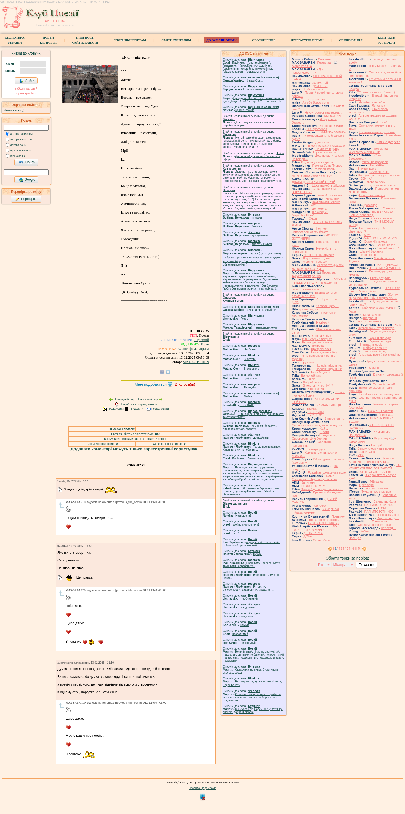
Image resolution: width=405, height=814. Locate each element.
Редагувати (116, 408)
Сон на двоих (321, 335)
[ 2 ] (341, 548)
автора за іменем (21, 133)
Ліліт (312, 378)
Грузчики (308, 362)
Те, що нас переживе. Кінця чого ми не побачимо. (252, 448)
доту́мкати (250, 378)
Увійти (26, 81)
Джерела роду (375, 181)
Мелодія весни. (325, 168)
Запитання (308, 482)
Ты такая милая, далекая (377, 132)
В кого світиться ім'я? (318, 385)
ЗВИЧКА (366, 178)
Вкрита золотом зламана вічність (314, 294)
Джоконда (370, 205)
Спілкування (350, 40)
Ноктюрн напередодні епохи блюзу (310, 230)
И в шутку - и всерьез (317, 339)
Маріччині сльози (315, 261)
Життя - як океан (369, 321)
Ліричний (201, 340)
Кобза (364, 531)
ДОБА (307, 536)
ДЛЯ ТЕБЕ (320, 86)
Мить (367, 235)
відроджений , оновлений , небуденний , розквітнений (251, 544)
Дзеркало (322, 142)
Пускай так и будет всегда (376, 328)
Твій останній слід (374, 351)
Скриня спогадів (380, 338)
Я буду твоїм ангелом (380, 185)
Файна (248, 396)
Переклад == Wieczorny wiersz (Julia (370, 150)
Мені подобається (151, 384)
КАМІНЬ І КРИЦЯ (329, 405)
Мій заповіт (377, 481)
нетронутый (248, 642)
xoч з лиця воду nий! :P (261, 309)
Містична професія (375, 162)
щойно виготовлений (246, 524)
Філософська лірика (193, 348)
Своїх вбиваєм (381, 218)
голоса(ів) (185, 384)
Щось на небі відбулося (328, 185)
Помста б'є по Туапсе (327, 165)
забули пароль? (26, 88)
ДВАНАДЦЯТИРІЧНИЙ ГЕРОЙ (313, 182)
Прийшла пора (312, 89)
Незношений (243, 515)
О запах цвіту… (327, 306)
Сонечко (320, 505)
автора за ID (18, 144)
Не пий (382, 122)
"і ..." (236, 533)
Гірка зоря (366, 485)
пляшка (257, 217)
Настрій (376, 445)
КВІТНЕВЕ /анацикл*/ (318, 255)
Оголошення (264, 40)
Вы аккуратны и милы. (318, 342)
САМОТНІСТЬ (379, 172)
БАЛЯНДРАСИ (387, 264)
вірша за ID (17, 155)
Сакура (354, 89)
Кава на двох (372, 314)
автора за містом (21, 139)
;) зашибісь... (254, 80)
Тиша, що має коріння (323, 519)
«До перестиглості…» (307, 71)
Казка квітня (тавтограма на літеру (318, 173)
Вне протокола (316, 129)
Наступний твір (148, 399)
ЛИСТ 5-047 (315, 412)
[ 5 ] (358, 548)
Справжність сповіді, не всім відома (317, 425)
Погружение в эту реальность (378, 175)
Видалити (137, 408)
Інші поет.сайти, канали (85, 40)
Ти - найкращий (384, 384)
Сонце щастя (386, 244)
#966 (361, 455)
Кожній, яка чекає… (331, 195)
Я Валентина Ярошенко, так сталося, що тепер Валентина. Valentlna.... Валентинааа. (251, 491)
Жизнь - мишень (377, 488)
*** (363, 145)
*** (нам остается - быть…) (376, 92)
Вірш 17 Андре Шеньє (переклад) (371, 213)
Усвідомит (246, 616)
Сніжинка (324, 59)
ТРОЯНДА (376, 165)
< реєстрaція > (26, 93)
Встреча (318, 345)
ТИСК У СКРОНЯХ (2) (323, 523)
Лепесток (378, 105)
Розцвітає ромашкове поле (327, 472)
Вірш (205, 344)
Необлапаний (249, 598)
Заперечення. (334, 418)
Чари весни (368, 254)
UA (47, 20)
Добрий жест (312, 382)
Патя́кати (250, 349)
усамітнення (255, 89)
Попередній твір (124, 399)
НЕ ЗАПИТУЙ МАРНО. (385, 268)
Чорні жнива (317, 388)
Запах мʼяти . (322, 540)
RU (63, 20)
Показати (366, 565)
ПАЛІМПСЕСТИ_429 (378, 504)
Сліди (313, 218)
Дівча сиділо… (310, 309)
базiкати (257, 226)
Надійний (322, 322)
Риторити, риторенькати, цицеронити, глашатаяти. (248, 588)
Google (27, 180)
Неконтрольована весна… (323, 112)
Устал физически (313, 99)
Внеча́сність (251, 368)
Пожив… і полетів (380, 411)
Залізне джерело (388, 142)
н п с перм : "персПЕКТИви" (310, 213)
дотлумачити (260, 235)
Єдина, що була (385, 501)
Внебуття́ (250, 359)
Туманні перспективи (376, 491)
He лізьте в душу (313, 485)
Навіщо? (355, 538)
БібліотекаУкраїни (14, 40)
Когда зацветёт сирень (317, 162)
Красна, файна (244, 110)
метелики (332, 198)
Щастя (324, 432)
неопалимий (240, 634)
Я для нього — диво (317, 258)
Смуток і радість (388, 518)
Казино (374, 367)
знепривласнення (267, 327)
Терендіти (250, 387)
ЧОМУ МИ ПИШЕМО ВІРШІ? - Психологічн (319, 281)
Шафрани (370, 318)
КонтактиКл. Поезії (386, 40)
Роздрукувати (160, 408)
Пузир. (257, 554)
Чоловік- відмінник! (329, 365)
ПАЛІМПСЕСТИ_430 (378, 511)
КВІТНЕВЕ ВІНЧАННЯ (375, 471)
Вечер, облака (311, 375)
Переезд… (388, 528)
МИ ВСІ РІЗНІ (333, 115)
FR (55, 20)
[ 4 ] (353, 548)
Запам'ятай (320, 82)
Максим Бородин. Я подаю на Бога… (371, 460)
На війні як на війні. (372, 102)
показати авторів (156, 438)
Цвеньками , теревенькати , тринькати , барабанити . (252, 564)
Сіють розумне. (380, 278)
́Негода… (386, 414)
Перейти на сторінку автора (139, 404)
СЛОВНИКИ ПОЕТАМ (130, 40)
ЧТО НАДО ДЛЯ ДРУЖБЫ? (314, 528)
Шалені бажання (371, 251)
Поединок (338, 516)
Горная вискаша (324, 152)
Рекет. (244, 318)
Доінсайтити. (261, 437)
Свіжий (244, 625)
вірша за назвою (20, 150)
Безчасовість (256, 458)
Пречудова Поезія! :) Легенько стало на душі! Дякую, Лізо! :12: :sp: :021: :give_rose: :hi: (253, 100)
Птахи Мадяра (320, 372)
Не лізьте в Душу (327, 149)
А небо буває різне (315, 102)
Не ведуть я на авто (315, 467)
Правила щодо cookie (202, 788)
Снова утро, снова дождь (375, 524)
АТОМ (381, 508)
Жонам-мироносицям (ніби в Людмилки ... (374, 296)
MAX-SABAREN (196, 362)
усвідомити (247, 607)
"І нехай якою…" (388, 248)
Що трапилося (321, 349)
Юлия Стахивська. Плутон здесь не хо (314, 477)
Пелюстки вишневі (372, 195)
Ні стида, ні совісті (371, 344)
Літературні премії (307, 40)
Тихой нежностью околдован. (379, 394)
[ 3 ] (347, 548)
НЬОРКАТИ (247, 405)
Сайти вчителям (176, 40)
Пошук (27, 162)
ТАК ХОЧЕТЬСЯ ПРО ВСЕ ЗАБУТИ (375, 466)
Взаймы (311, 408)
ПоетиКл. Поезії (48, 40)
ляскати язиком (262, 244)
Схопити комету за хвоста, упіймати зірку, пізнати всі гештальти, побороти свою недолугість (252, 697)
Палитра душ (315, 449)
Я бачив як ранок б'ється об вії (374, 289)
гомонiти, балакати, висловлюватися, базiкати (250, 427)
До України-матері (332, 125)
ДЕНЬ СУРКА (313, 533)
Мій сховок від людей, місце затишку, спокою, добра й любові (253, 711)
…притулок (367, 451)
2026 (314, 205)
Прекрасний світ (388, 514)
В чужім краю (367, 168)
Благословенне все (305, 289)
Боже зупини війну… (325, 352)
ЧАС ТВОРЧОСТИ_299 (380, 238)
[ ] (335, 548)
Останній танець (375, 241)
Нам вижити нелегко (326, 202)
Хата (398, 324)
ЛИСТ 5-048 (315, 415)
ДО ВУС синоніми (221, 40)
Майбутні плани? (375, 348)
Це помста (319, 208)
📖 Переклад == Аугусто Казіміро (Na (316, 274)
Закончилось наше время (376, 448)
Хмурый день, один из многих (322, 489)
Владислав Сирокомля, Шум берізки (313, 437)
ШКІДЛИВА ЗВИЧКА (332, 132)
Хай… (324, 428)
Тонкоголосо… (382, 521)
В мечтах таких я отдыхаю (326, 145)
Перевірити (26, 199)
